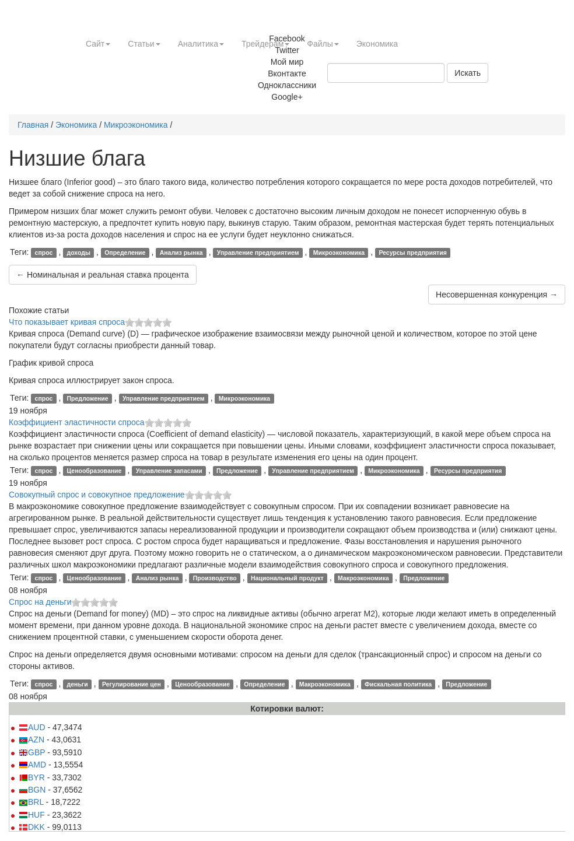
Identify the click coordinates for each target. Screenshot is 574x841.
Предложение (87, 398)
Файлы (322, 43)
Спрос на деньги (40, 602)
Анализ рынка (181, 252)
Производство (215, 577)
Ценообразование (94, 470)
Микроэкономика (136, 124)
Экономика (377, 43)
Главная (33, 124)
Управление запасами (169, 470)
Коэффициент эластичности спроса (77, 422)
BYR (32, 777)
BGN (32, 789)
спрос (44, 252)
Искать (467, 73)
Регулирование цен (131, 684)
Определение (124, 252)
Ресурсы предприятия (412, 252)
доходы (78, 252)
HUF (32, 814)
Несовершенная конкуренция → (497, 294)
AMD (32, 764)
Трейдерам (265, 43)
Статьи (144, 43)
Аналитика (201, 43)
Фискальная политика (398, 684)
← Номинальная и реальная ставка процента (102, 274)
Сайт (98, 43)
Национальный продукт (287, 577)
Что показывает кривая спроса (67, 322)
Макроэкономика (363, 577)
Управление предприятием (258, 252)
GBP (32, 752)
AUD (32, 727)
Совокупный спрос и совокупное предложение (97, 494)
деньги (77, 684)
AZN (31, 739)
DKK (32, 827)
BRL (31, 802)
